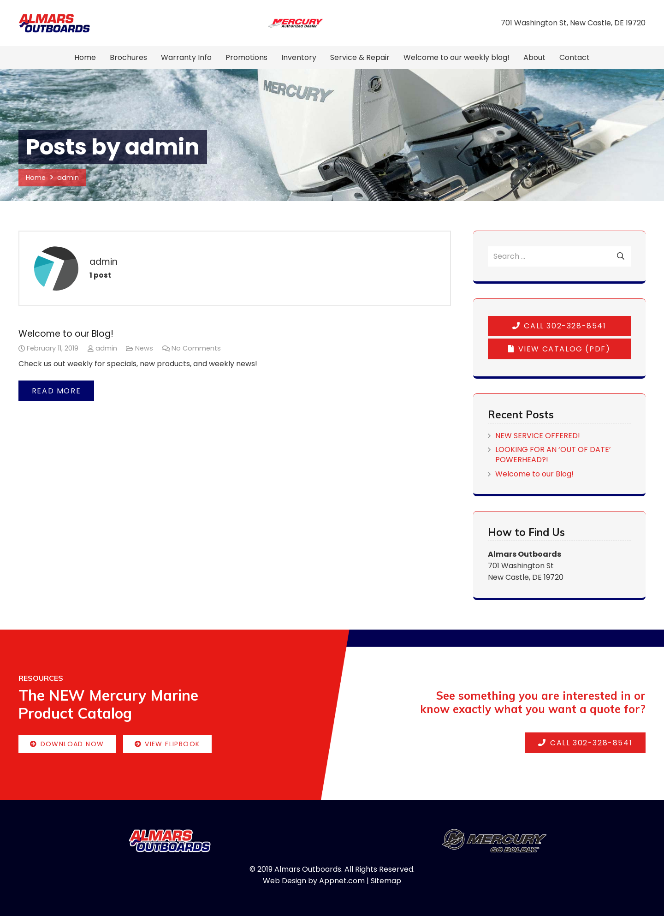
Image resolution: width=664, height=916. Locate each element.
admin (106, 348)
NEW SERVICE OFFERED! (537, 435)
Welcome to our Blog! (65, 333)
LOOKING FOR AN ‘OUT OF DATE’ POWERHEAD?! (553, 454)
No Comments (196, 348)
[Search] (620, 256)
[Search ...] (559, 256)
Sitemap (386, 880)
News (144, 348)
